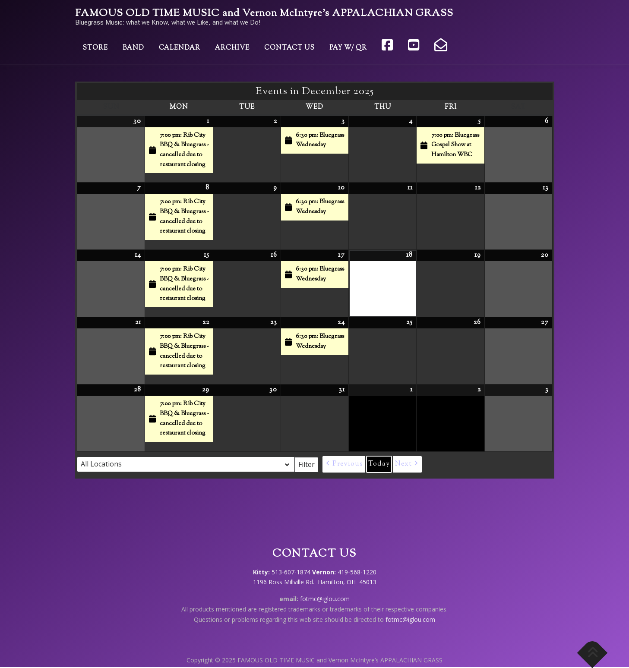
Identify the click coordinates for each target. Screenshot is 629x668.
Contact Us (289, 48)
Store (95, 48)
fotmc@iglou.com (325, 599)
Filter (308, 464)
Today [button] (379, 464)
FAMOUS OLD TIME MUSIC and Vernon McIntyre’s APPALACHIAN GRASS (264, 13)
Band (133, 48)
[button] (343, 464)
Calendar (179, 48)
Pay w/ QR (348, 48)
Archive (232, 48)
